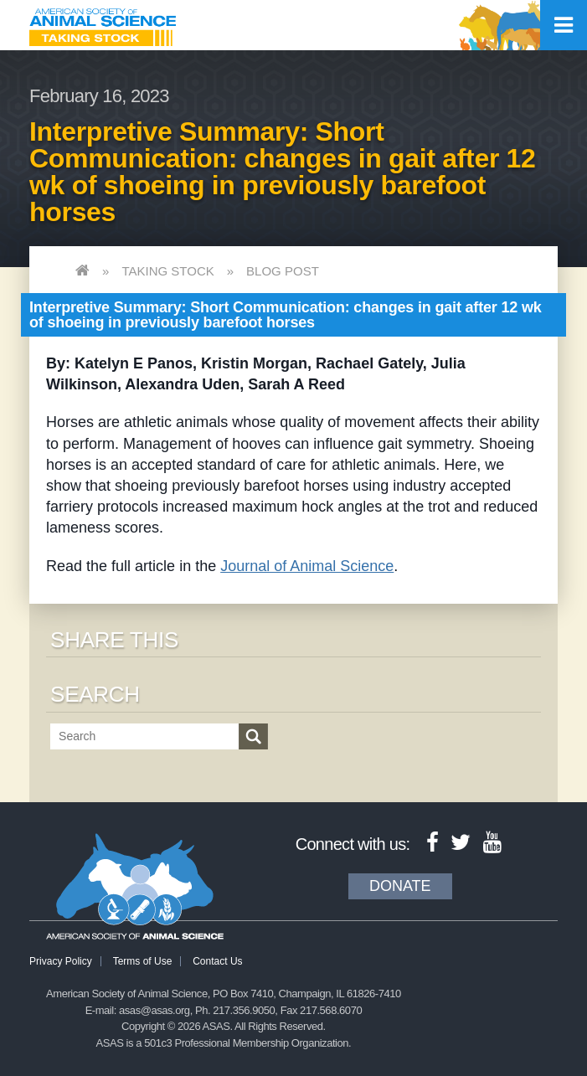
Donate (400, 886)
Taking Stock (167, 271)
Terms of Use (142, 961)
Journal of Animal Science (307, 566)
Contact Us (217, 961)
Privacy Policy (60, 961)
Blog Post (282, 271)
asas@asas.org (154, 1010)
